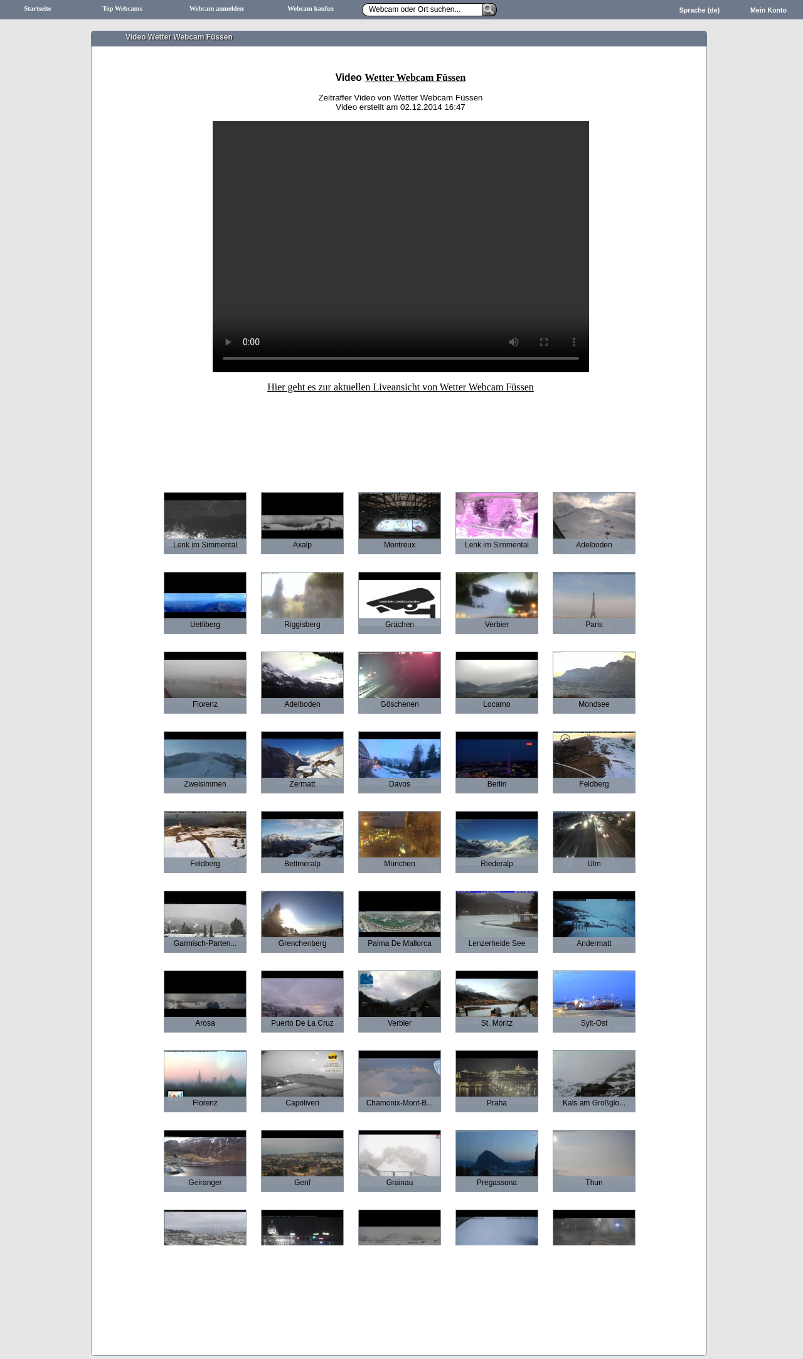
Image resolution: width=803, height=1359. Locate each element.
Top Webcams (122, 8)
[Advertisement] (401, 434)
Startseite (37, 8)
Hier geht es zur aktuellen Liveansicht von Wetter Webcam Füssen (400, 387)
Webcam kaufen (310, 8)
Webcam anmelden (216, 8)
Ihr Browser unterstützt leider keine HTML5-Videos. (401, 246)
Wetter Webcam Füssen (414, 77)
